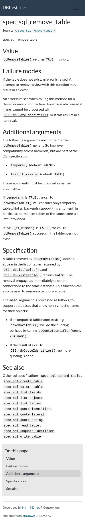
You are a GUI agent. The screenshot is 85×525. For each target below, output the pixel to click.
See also (12, 488)
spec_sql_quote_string (23, 420)
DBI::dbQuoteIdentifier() (26, 115)
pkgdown (28, 515)
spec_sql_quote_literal (24, 414)
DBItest (10, 7)
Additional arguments (23, 473)
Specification (16, 481)
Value (10, 458)
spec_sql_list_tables (22, 403)
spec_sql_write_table (22, 436)
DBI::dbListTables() (21, 270)
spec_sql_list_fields (22, 392)
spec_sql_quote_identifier (27, 409)
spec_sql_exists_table (23, 387)
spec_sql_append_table (60, 376)
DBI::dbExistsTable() (22, 275)
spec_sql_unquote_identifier (29, 431)
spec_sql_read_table (21, 425)
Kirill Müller (30, 507)
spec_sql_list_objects (23, 398)
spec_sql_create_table (23, 381)
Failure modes (17, 466)
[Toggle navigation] (76, 8)
